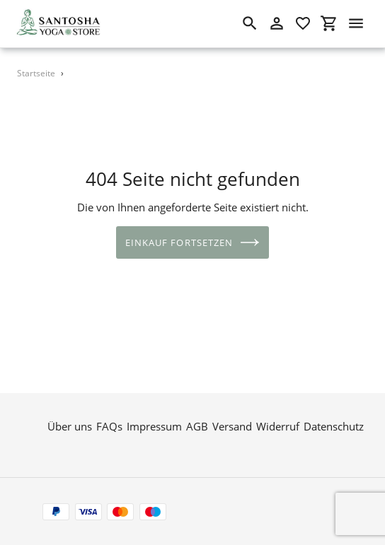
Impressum (154, 425)
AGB (197, 425)
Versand (232, 425)
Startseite (36, 73)
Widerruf (277, 425)
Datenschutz (334, 425)
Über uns (69, 425)
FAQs (109, 425)
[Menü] (356, 23)
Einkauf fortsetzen (192, 242)
